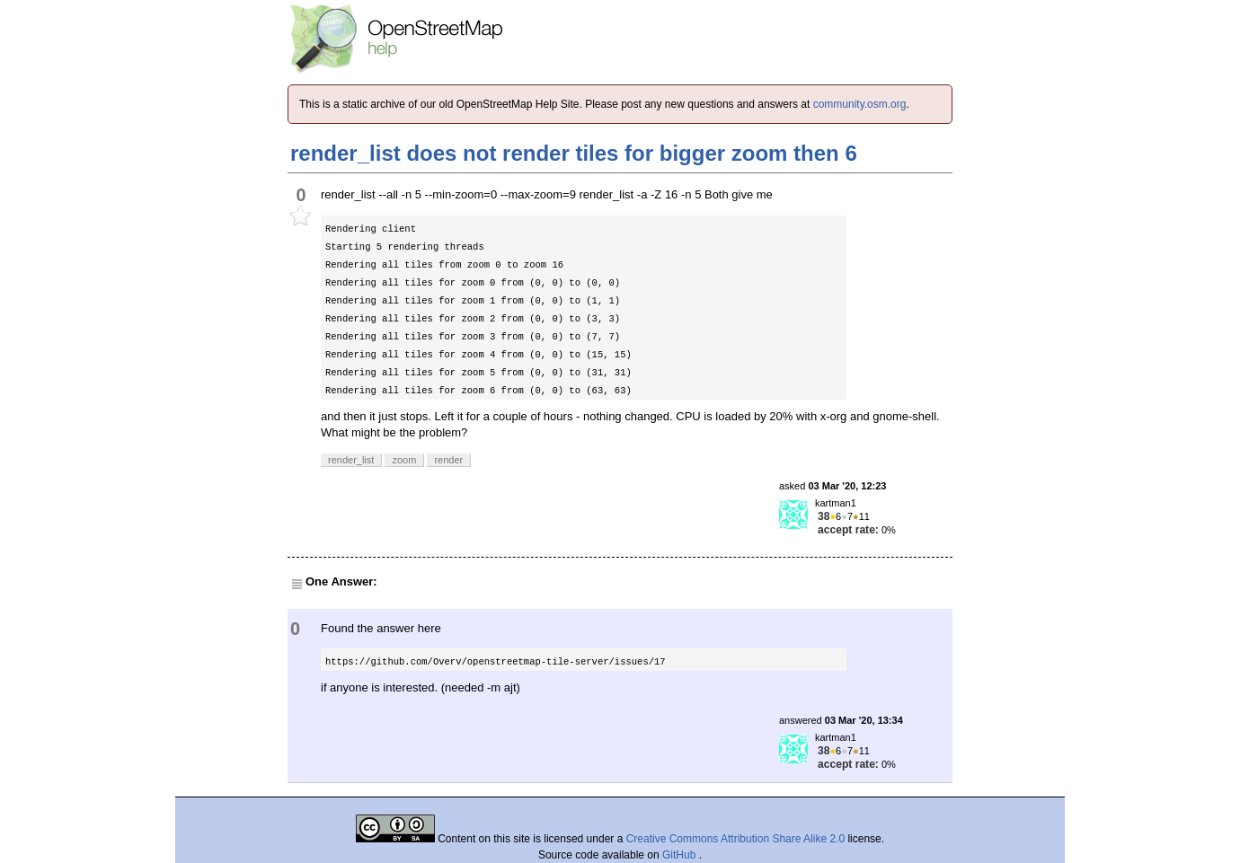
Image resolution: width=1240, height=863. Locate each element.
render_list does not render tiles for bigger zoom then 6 (573, 153)
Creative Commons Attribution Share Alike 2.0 (735, 838)
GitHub (680, 855)
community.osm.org (860, 104)
